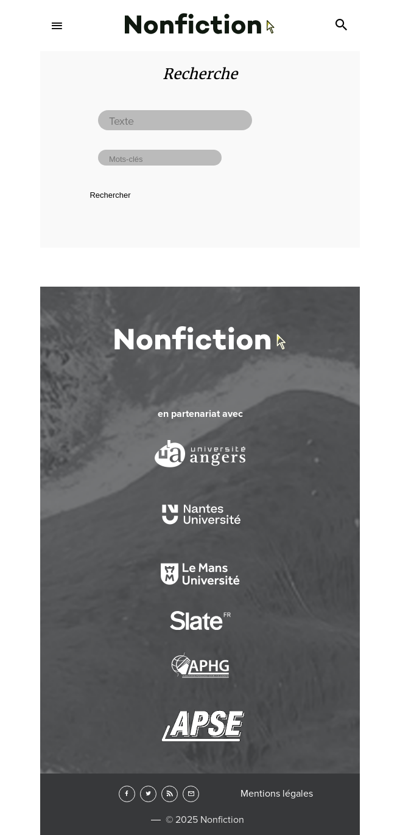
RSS (169, 794)
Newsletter (191, 794)
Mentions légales (276, 794)
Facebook (127, 794)
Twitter (148, 794)
